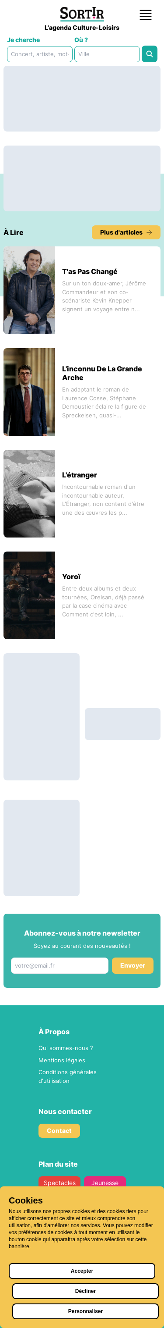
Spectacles (59, 1182)
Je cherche (23, 39)
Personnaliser (85, 1311)
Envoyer (132, 965)
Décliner (85, 1291)
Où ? (81, 39)
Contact (59, 1130)
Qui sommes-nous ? (65, 1047)
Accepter (82, 1271)
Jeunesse (105, 1182)
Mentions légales (61, 1060)
